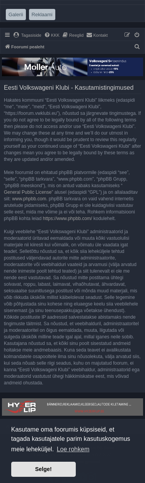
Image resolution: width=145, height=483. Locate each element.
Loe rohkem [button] (73, 449)
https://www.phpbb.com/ (67, 218)
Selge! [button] (43, 469)
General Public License (27, 192)
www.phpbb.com (29, 198)
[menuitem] (27, 35)
